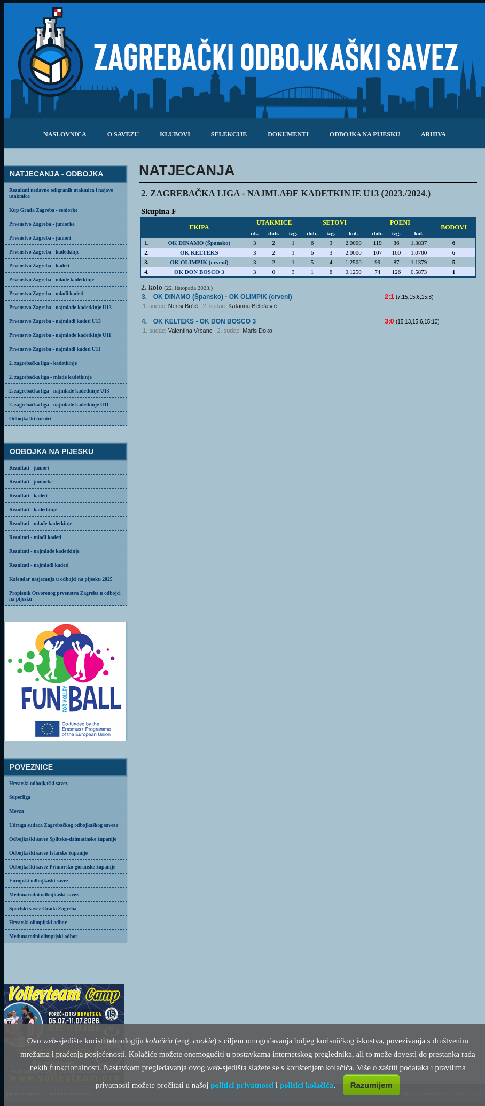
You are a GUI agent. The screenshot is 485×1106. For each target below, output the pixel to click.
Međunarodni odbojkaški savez (44, 894)
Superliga (19, 797)
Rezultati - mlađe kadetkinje (40, 523)
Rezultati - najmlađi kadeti (39, 565)
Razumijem (371, 1084)
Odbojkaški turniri (30, 418)
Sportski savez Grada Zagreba (42, 908)
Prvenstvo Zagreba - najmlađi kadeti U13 (55, 321)
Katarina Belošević (252, 306)
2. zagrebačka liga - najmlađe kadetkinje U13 (59, 391)
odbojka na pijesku (365, 134)
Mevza (16, 811)
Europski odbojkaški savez (38, 881)
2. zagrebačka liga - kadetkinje (43, 363)
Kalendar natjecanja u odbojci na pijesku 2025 (61, 579)
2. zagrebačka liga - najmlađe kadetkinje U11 (59, 405)
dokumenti (288, 134)
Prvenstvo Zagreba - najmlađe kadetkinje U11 (60, 335)
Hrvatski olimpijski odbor (38, 922)
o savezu (123, 134)
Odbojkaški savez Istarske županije (48, 853)
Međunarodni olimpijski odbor (43, 936)
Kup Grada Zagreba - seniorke (43, 210)
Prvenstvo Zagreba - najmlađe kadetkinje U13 (60, 307)
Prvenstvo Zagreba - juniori (40, 238)
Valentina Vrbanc (190, 330)
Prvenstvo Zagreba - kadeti (39, 265)
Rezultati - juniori (29, 468)
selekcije (229, 134)
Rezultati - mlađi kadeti (35, 537)
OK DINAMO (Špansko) (199, 243)
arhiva (433, 134)
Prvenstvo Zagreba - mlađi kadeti (46, 293)
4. (144, 321)
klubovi (175, 134)
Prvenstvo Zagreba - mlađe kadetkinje (51, 279)
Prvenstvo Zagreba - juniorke (42, 224)
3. (144, 297)
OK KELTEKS (199, 252)
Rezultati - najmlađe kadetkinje (44, 551)
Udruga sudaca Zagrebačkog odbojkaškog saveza (63, 825)
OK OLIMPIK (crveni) (199, 262)
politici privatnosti (241, 1085)
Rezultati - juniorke (31, 482)
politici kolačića (306, 1085)
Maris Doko (257, 330)
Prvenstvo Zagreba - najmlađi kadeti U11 (54, 349)
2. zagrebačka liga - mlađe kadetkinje (50, 377)
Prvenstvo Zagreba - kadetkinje (44, 252)
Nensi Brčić (183, 306)
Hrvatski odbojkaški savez (38, 783)
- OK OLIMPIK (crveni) (222, 297)
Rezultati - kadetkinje (33, 509)
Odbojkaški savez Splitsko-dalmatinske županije (62, 839)
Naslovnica (65, 134)
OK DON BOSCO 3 (199, 271)
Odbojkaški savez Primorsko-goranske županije (62, 867)
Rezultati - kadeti (28, 495)
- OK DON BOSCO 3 (204, 321)
